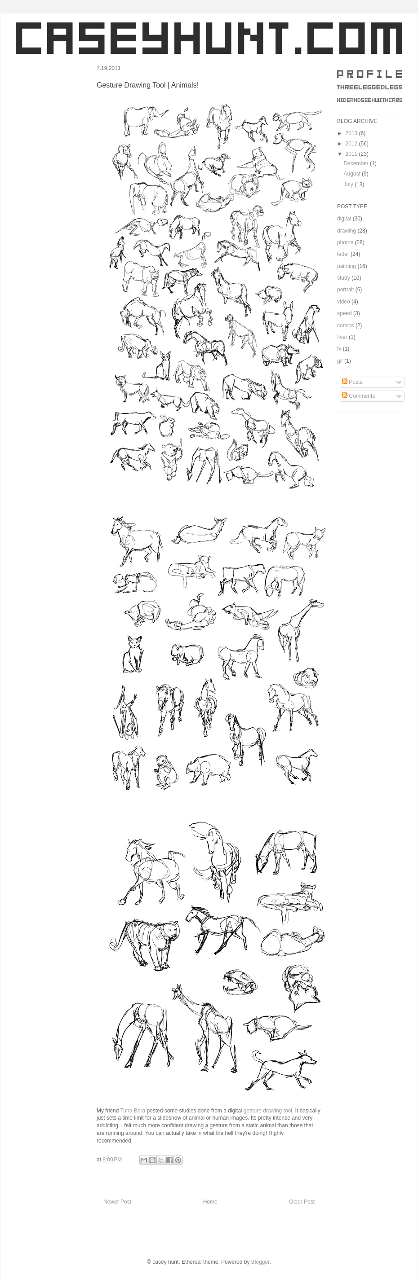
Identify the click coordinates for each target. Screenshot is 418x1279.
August (352, 174)
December (356, 163)
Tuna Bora (132, 1111)
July (349, 184)
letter (343, 254)
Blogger (260, 1262)
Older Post (302, 1202)
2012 (352, 144)
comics (345, 325)
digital (344, 218)
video (343, 302)
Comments (358, 396)
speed (344, 313)
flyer (342, 337)
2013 (352, 133)
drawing (346, 231)
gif (340, 361)
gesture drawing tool (268, 1111)
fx (339, 349)
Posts (352, 382)
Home (210, 1202)
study (343, 278)
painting (346, 266)
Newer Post (117, 1202)
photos (345, 242)
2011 (352, 154)
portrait (345, 289)
